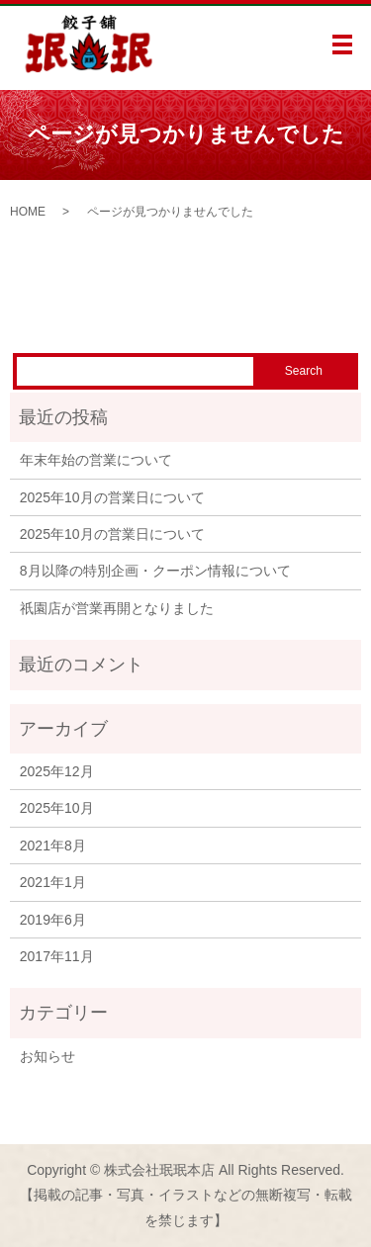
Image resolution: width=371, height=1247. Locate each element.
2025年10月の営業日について (112, 497)
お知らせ (47, 1056)
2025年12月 (57, 771)
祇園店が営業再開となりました (117, 608)
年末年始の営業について (96, 460)
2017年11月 (57, 956)
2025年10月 (57, 808)
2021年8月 (53, 845)
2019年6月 (53, 920)
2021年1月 (53, 882)
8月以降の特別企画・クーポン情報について (155, 571)
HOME (28, 212)
